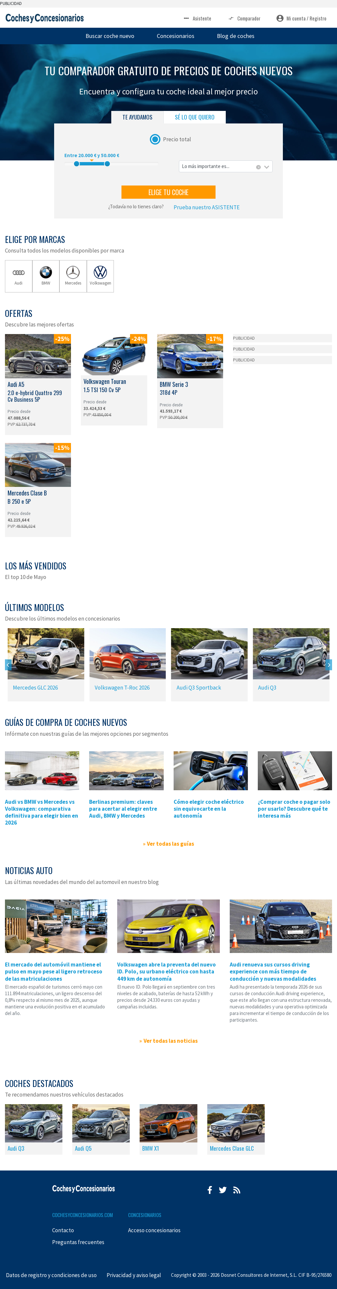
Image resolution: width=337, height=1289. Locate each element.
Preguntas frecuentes (78, 1242)
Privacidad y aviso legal (134, 1275)
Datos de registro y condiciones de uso (51, 1275)
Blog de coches (235, 36)
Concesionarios (175, 36)
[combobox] (226, 166)
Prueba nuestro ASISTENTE (207, 207)
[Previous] (8, 665)
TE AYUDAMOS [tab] (137, 117)
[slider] (76, 163)
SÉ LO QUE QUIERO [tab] (195, 117)
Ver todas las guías (170, 843)
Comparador (243, 18)
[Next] (328, 665)
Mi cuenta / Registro (301, 18)
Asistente (197, 18)
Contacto (63, 1230)
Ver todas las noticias (171, 1040)
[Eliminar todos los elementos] (258, 167)
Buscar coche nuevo (109, 36)
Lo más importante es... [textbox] (205, 166)
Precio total (177, 139)
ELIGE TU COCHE (168, 192)
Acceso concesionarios (154, 1230)
